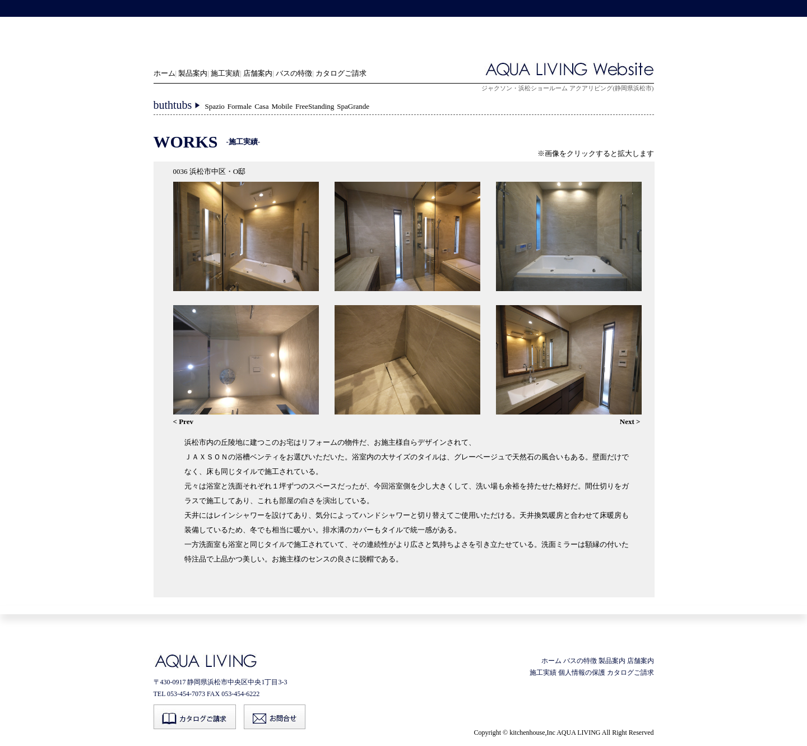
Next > (630, 421)
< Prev (183, 421)
